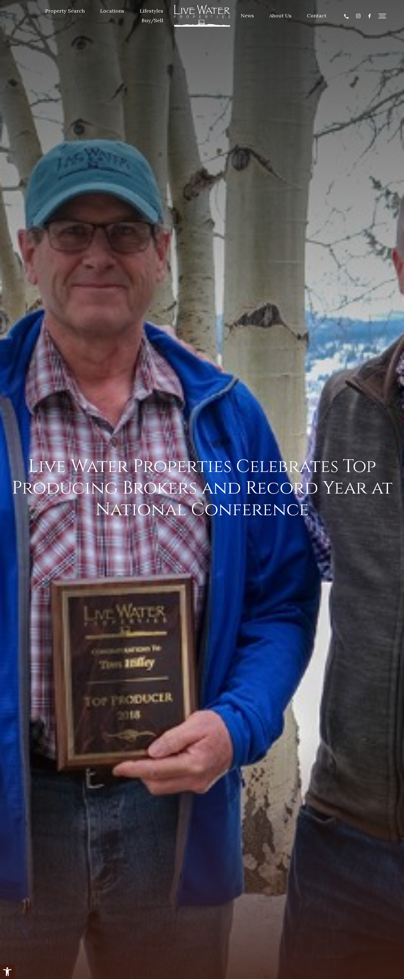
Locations (112, 11)
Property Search (65, 11)
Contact (316, 15)
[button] (7, 971)
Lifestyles (152, 11)
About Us (280, 15)
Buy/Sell (153, 20)
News (247, 15)
